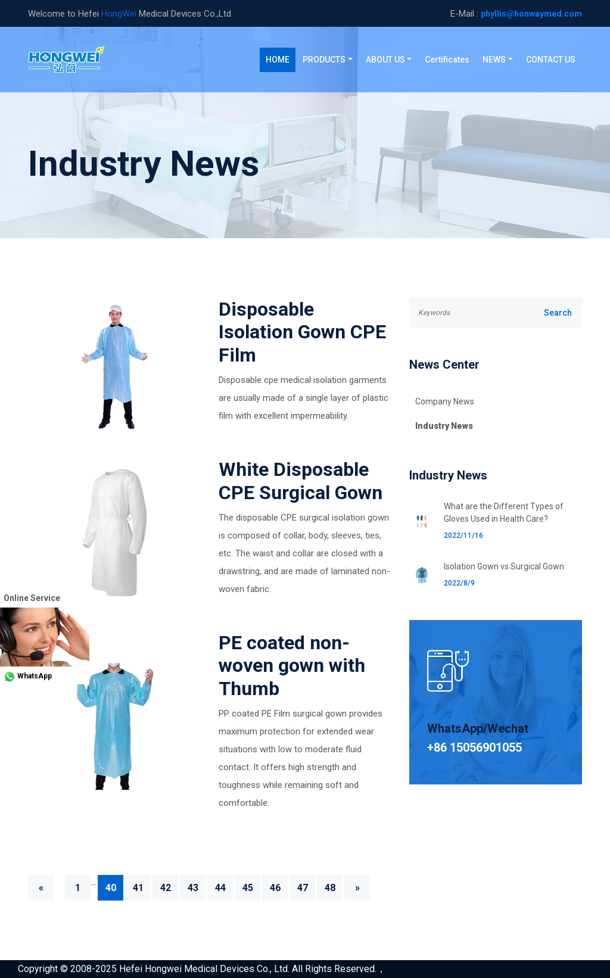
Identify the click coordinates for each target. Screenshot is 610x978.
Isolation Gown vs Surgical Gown (504, 566)
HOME (280, 58)
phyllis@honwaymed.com (531, 13)
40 (110, 887)
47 (302, 887)
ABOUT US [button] (385, 59)
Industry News (444, 426)
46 (275, 887)
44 (220, 887)
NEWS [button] (494, 59)
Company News (444, 401)
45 (247, 887)
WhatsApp (26, 676)
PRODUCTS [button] (324, 59)
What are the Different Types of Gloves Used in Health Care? (504, 513)
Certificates (447, 59)
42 (165, 887)
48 (330, 887)
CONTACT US (550, 59)
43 (193, 887)
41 (138, 887)
